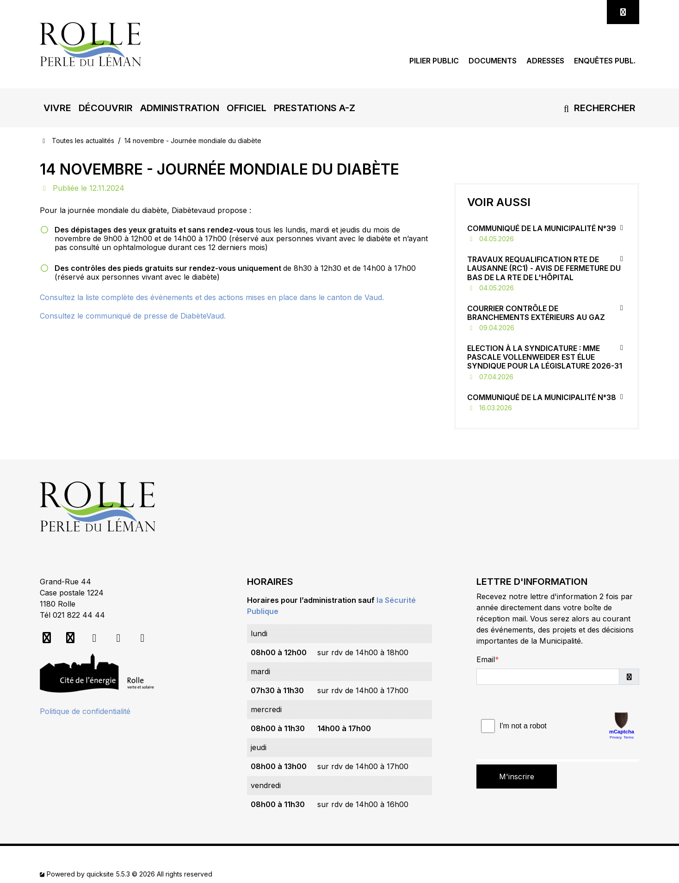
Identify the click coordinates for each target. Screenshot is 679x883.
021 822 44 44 (79, 615)
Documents (493, 60)
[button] (57, 107)
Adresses (545, 60)
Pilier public (434, 60)
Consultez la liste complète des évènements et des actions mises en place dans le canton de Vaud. (212, 297)
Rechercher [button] (598, 107)
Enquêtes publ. (605, 60)
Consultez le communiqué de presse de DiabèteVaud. (133, 315)
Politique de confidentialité (85, 711)
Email (485, 659)
